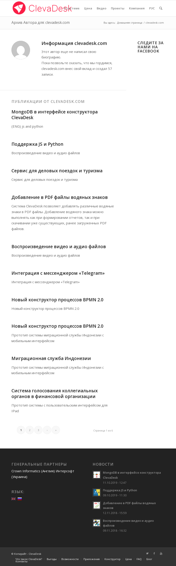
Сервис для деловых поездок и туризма (56, 171)
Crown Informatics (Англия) (33, 471)
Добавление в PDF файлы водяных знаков (59, 197)
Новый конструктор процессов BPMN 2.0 (57, 300)
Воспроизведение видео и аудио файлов (58, 247)
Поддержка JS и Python (37, 144)
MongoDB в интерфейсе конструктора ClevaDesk (54, 115)
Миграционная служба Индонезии (51, 358)
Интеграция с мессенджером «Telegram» (58, 273)
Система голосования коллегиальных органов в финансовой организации (54, 393)
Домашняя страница (129, 22)
